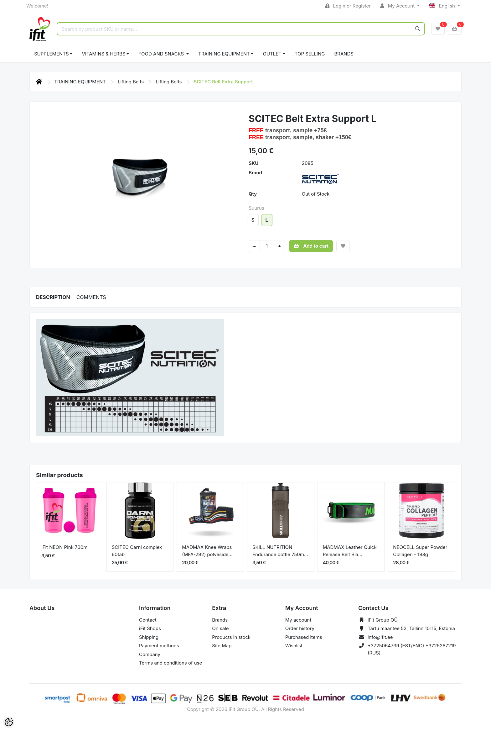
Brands (344, 54)
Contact (148, 620)
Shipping (148, 637)
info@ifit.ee (380, 637)
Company (149, 654)
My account (298, 620)
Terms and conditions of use (170, 663)
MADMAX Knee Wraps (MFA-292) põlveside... (207, 550)
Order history (299, 628)
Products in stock (231, 637)
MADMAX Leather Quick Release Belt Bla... (350, 550)
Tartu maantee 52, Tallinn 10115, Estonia (411, 628)
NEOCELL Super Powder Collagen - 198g (420, 550)
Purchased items (303, 637)
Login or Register (348, 6)
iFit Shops (150, 628)
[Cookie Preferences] (8, 722)
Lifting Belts (131, 82)
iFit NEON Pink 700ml (65, 547)
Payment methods (159, 646)
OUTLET (272, 54)
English (442, 6)
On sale (220, 628)
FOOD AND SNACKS (161, 54)
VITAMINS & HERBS (103, 54)
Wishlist (293, 646)
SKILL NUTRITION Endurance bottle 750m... (280, 550)
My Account (398, 6)
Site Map (221, 646)
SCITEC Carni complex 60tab (137, 550)
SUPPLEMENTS (51, 54)
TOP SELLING (310, 54)
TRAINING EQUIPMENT (224, 54)
